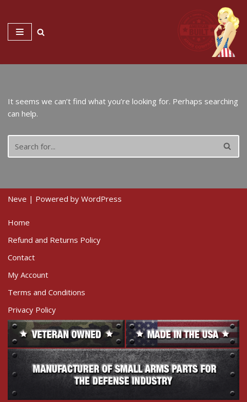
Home (19, 222)
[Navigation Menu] (20, 32)
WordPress (101, 199)
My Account (28, 275)
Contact (21, 257)
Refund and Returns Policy (54, 240)
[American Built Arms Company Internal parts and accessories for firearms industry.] (208, 32)
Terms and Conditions (46, 292)
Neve (17, 199)
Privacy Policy (32, 309)
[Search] (41, 32)
